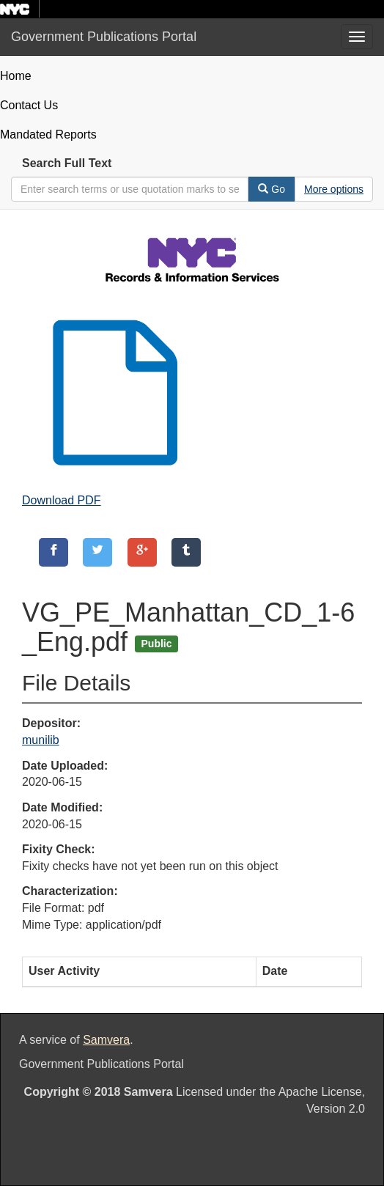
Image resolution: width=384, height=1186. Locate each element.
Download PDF (61, 500)
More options (333, 189)
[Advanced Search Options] (334, 189)
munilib (40, 740)
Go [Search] (271, 189)
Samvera (106, 1040)
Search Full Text (66, 163)
